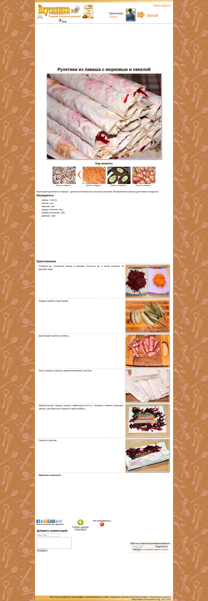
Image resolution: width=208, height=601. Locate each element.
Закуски (152, 15)
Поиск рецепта (162, 5)
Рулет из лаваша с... (64, 184)
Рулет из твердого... (94, 184)
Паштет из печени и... (119, 184)
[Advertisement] (104, 44)
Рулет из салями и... (143, 184)
